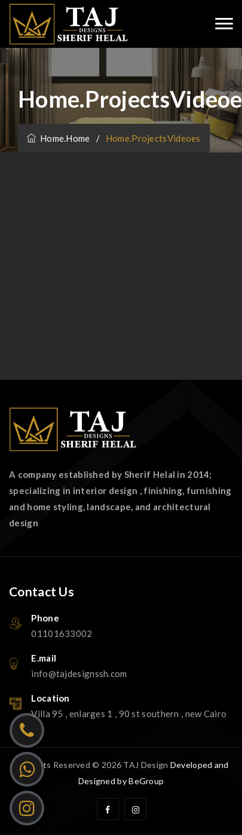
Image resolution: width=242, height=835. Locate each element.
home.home (58, 138)
